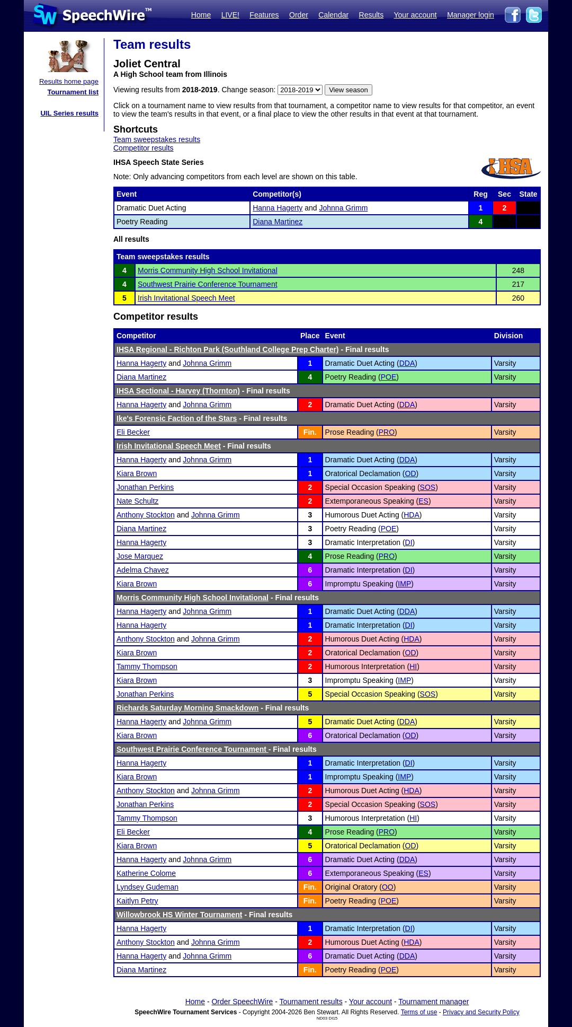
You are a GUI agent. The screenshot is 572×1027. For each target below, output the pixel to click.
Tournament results (311, 1001)
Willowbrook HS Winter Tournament (180, 914)
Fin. (310, 432)
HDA (411, 515)
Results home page (69, 81)
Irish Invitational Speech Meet (186, 298)
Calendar (333, 15)
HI (413, 666)
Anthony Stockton (146, 515)
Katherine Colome (146, 873)
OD (410, 473)
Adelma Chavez (143, 570)
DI (409, 542)
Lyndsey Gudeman (147, 887)
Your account (415, 15)
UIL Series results (69, 113)
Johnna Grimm (343, 208)
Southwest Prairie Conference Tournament (208, 284)
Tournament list (73, 92)
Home (201, 15)
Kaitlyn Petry (137, 901)
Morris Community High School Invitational (208, 270)
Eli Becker (133, 432)
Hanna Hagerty (277, 208)
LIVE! (230, 15)
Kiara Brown (137, 473)
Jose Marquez (140, 556)
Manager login (470, 15)
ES (423, 501)
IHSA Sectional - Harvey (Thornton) (178, 391)
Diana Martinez (277, 221)
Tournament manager (433, 1001)
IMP (404, 584)
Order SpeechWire (242, 1001)
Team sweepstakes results (156, 139)
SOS (428, 487)
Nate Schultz (137, 501)
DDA (407, 363)
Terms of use (419, 1012)
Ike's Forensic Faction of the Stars (177, 418)
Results (371, 15)
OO (388, 887)
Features (264, 15)
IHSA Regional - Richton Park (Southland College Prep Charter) (228, 349)
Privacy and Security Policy (481, 1012)
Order (298, 15)
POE (389, 377)
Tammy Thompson (147, 666)
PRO (387, 432)
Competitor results (143, 148)
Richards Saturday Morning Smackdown (187, 708)
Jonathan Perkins (145, 487)
